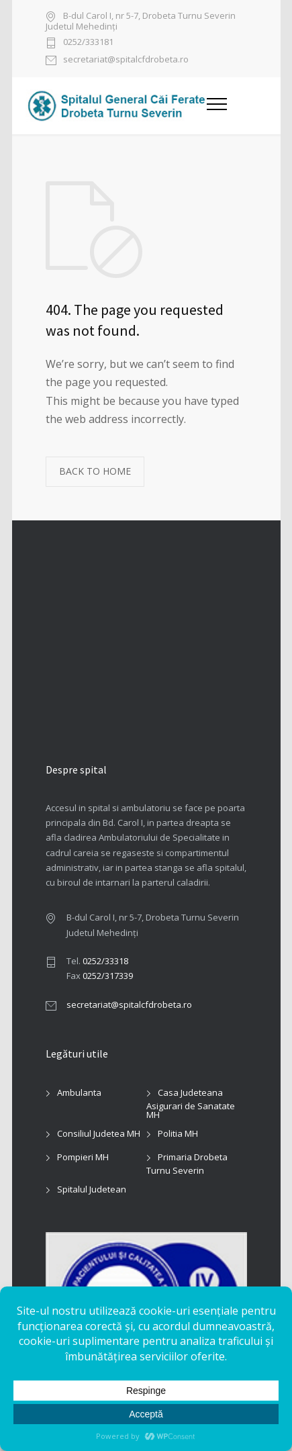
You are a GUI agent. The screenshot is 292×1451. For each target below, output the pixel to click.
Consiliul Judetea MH (98, 1133)
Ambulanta (79, 1092)
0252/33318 (105, 961)
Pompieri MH (83, 1157)
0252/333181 (88, 43)
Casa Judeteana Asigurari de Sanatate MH (190, 1103)
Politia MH (178, 1133)
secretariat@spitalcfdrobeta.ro (126, 60)
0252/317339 (108, 976)
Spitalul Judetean (91, 1189)
